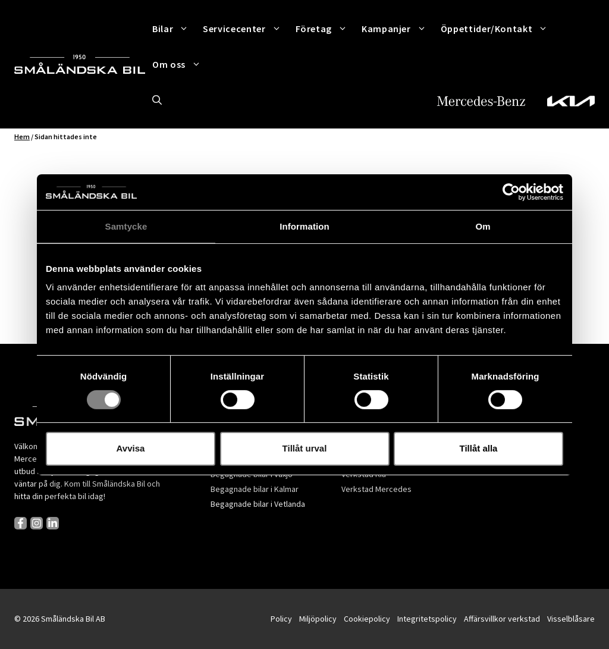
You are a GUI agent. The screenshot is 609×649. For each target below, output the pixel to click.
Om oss (180, 64)
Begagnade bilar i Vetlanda (258, 503)
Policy (281, 618)
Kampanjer (398, 28)
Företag (325, 28)
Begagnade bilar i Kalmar (255, 489)
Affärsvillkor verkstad (502, 618)
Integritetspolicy (427, 618)
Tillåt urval (304, 448)
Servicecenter (245, 28)
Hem (22, 136)
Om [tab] (482, 226)
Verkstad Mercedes (376, 489)
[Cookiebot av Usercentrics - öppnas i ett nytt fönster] (511, 191)
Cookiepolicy (367, 618)
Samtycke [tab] (126, 226)
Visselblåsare (571, 618)
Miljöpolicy (318, 618)
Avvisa (131, 448)
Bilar (174, 28)
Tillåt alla (479, 448)
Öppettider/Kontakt (498, 28)
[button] (157, 100)
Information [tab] (304, 226)
